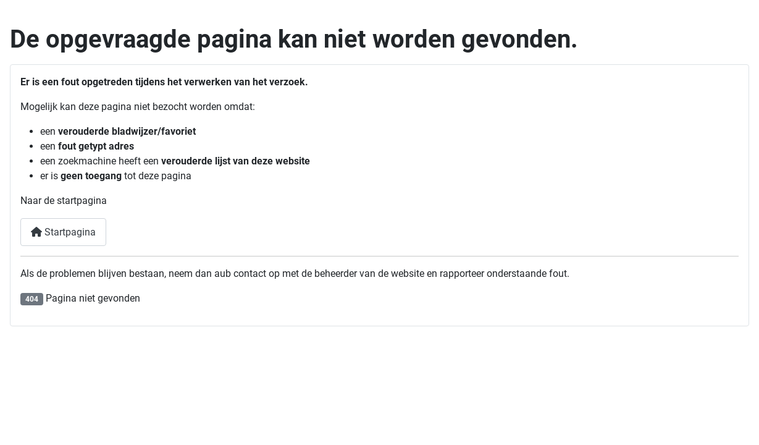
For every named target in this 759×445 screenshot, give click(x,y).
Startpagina (63, 232)
